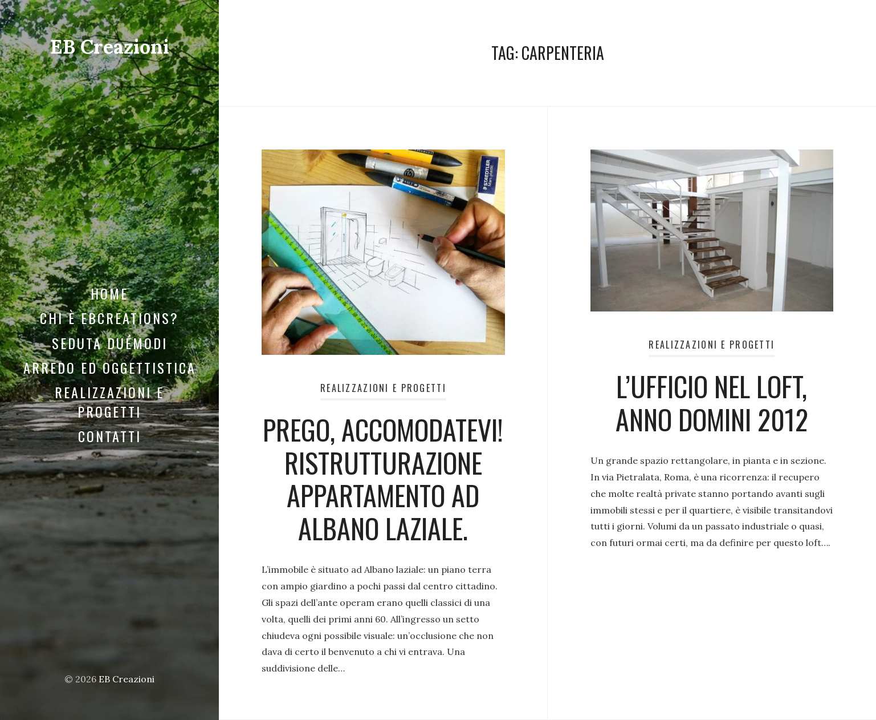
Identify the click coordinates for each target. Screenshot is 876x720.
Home (109, 293)
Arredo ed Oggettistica (109, 367)
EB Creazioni (109, 46)
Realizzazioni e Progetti (109, 402)
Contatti (109, 436)
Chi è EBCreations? (109, 318)
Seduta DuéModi (110, 343)
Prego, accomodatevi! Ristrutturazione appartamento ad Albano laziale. (383, 478)
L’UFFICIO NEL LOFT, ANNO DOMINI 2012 (712, 402)
